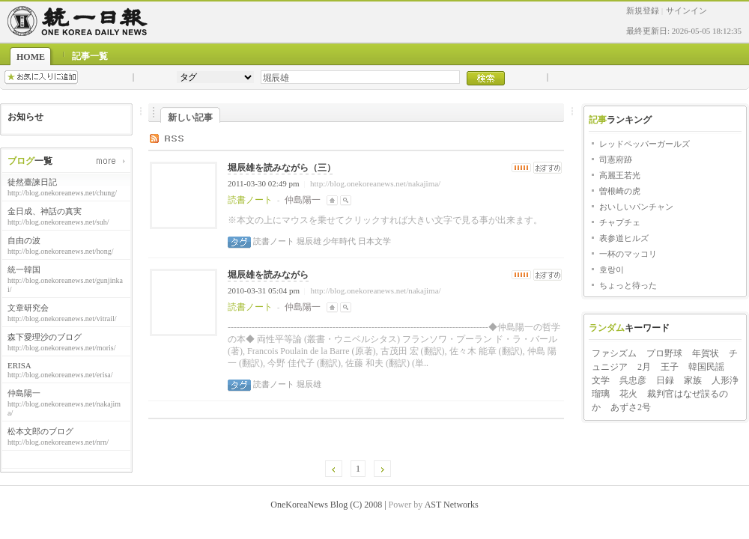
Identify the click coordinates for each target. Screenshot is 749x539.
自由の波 (23, 240)
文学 (601, 380)
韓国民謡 (706, 367)
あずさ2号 (630, 407)
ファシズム (614, 353)
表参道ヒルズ (624, 238)
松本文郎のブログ (40, 431)
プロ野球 (664, 353)
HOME (30, 57)
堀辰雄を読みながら (268, 275)
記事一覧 (90, 56)
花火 (628, 394)
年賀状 (705, 353)
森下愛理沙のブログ (44, 336)
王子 (670, 367)
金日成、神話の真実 (44, 211)
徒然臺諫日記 (32, 181)
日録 (665, 380)
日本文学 (373, 241)
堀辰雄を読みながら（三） (282, 167)
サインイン (686, 10)
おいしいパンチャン (636, 206)
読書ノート (273, 241)
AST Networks (452, 504)
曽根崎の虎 (619, 190)
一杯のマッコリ (628, 253)
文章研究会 (28, 307)
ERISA (19, 365)
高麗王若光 (619, 175)
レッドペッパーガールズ (644, 143)
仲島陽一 (23, 393)
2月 (644, 367)
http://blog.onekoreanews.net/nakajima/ (375, 183)
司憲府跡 (615, 159)
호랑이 (611, 269)
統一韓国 (23, 269)
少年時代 (339, 241)
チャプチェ (619, 222)
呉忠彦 (632, 380)
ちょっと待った (628, 285)
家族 (693, 380)
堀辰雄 (307, 241)
